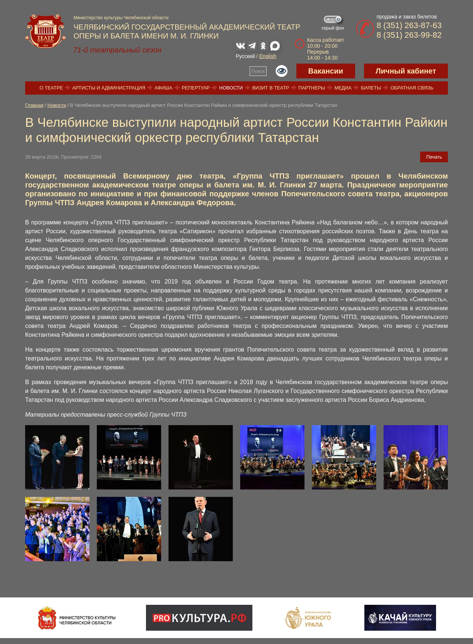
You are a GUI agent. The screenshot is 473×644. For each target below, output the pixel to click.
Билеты (371, 88)
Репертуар (196, 88)
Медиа (342, 88)
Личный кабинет (406, 71)
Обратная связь (411, 88)
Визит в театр (270, 88)
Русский (245, 56)
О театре (51, 88)
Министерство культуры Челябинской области (121, 17)
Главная (34, 105)
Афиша (163, 88)
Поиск (258, 71)
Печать (434, 157)
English (267, 56)
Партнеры (312, 88)
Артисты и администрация (109, 88)
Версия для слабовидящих (281, 71)
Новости (231, 88)
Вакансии (325, 71)
